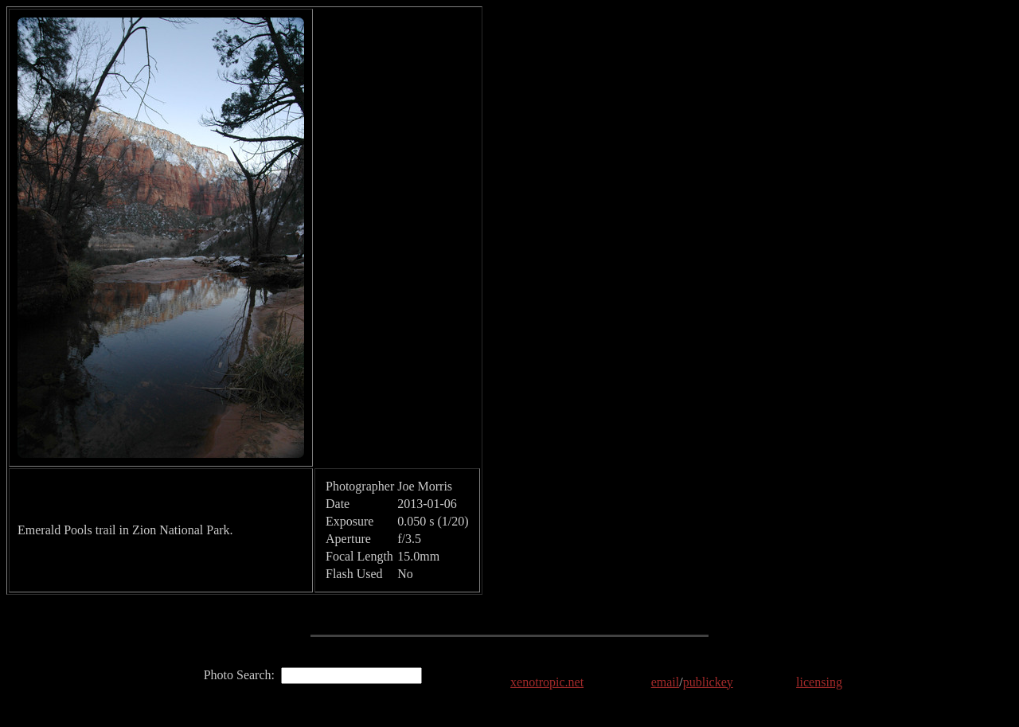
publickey (708, 682)
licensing (819, 682)
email (665, 682)
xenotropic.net (547, 682)
